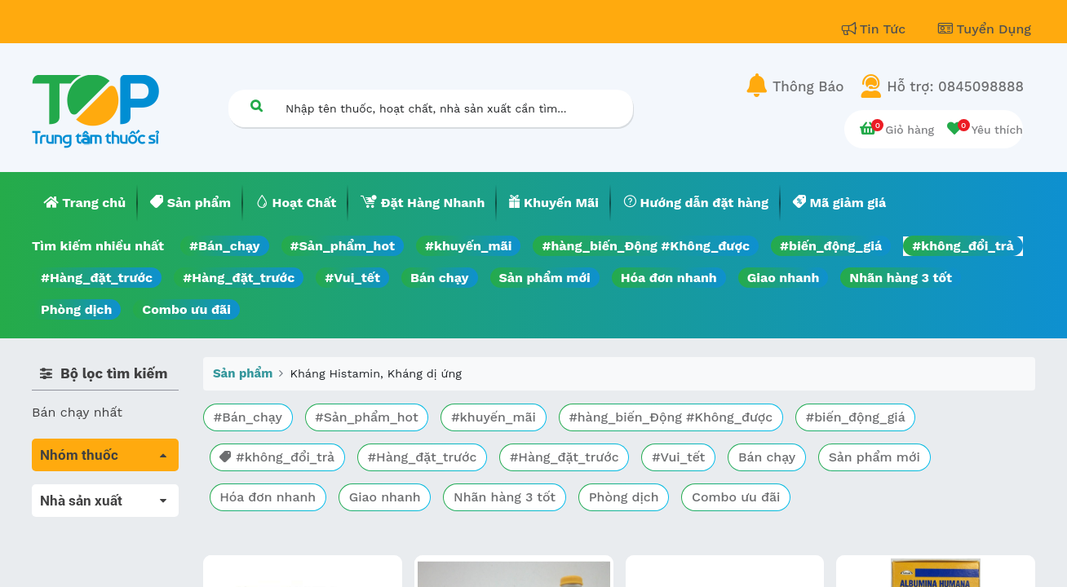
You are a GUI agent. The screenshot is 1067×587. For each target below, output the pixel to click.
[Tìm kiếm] (256, 105)
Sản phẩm (242, 373)
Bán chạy (439, 277)
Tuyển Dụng (984, 29)
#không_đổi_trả (963, 246)
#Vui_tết (352, 277)
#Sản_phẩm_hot (342, 246)
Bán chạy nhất (77, 412)
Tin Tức (876, 29)
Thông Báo (808, 86)
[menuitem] (85, 203)
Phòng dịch (76, 309)
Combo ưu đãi (186, 309)
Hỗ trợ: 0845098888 (955, 86)
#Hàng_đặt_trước (97, 277)
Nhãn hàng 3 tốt (900, 277)
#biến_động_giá (831, 246)
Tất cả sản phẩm (84, 493)
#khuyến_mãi (468, 246)
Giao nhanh (783, 277)
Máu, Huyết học (81, 516)
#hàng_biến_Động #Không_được (646, 246)
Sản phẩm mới (545, 277)
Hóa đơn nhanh (669, 277)
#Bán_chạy (224, 246)
